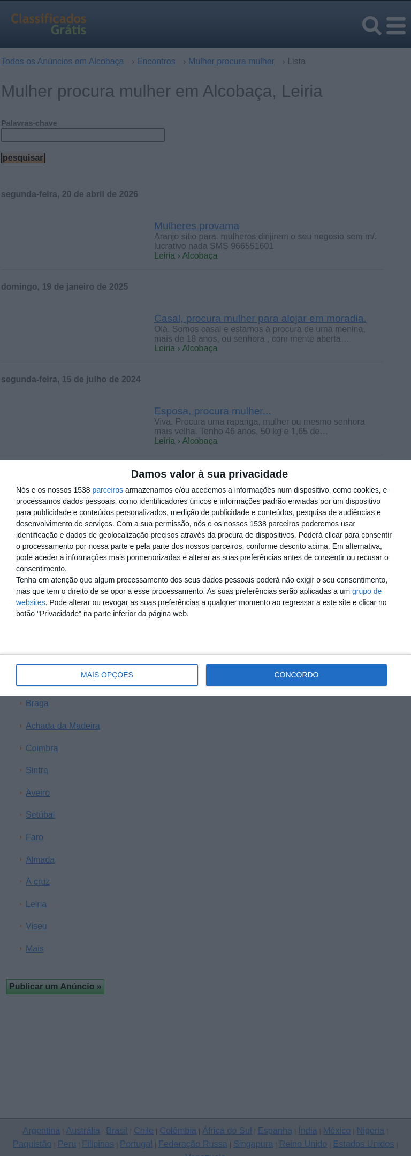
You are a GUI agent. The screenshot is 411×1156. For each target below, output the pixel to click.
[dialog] (205, 578)
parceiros (107, 490)
